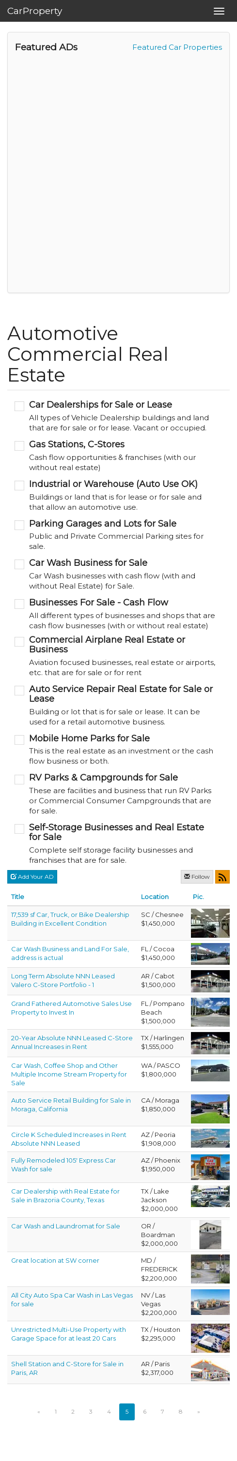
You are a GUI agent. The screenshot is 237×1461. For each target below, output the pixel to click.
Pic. (198, 896)
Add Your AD (32, 876)
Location (155, 896)
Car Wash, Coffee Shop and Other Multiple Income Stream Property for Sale (69, 1074)
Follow (197, 876)
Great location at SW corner (55, 1260)
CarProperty (34, 10)
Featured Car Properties (177, 47)
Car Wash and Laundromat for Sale (65, 1226)
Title (17, 896)
